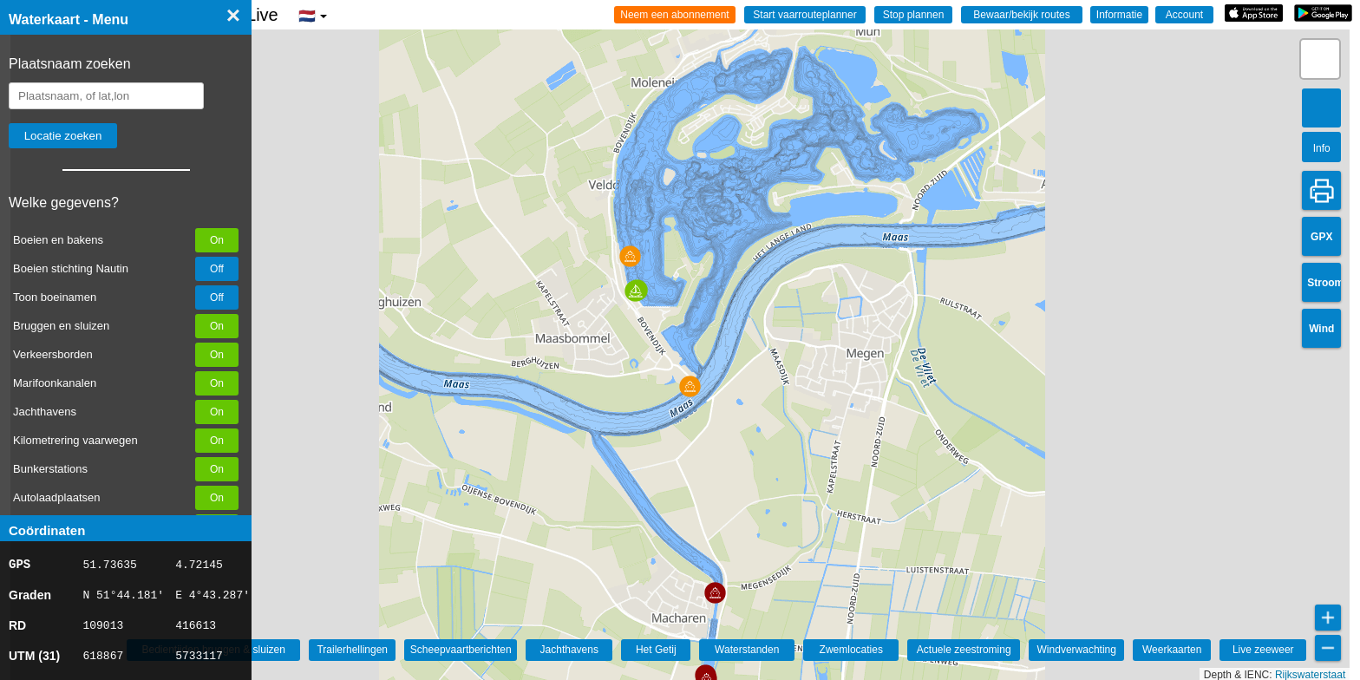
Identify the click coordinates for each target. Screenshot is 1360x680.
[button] (715, 593)
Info (1322, 148)
